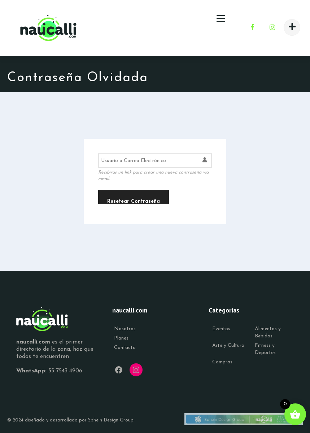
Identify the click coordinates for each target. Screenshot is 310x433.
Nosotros (125, 329)
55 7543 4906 (65, 371)
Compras (222, 362)
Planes (121, 338)
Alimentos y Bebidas (268, 332)
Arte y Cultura (228, 345)
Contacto (125, 347)
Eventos (221, 329)
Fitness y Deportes (265, 349)
